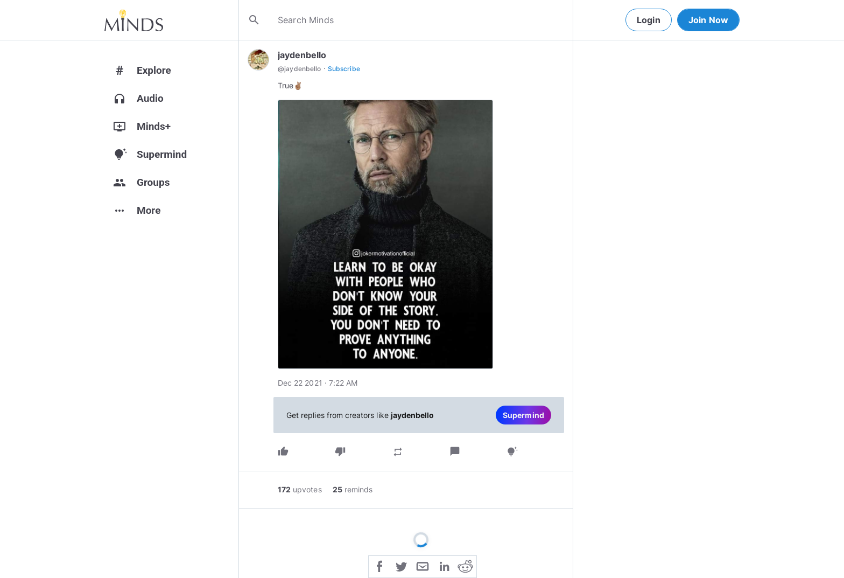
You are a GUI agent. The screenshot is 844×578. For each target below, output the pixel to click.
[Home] (133, 20)
